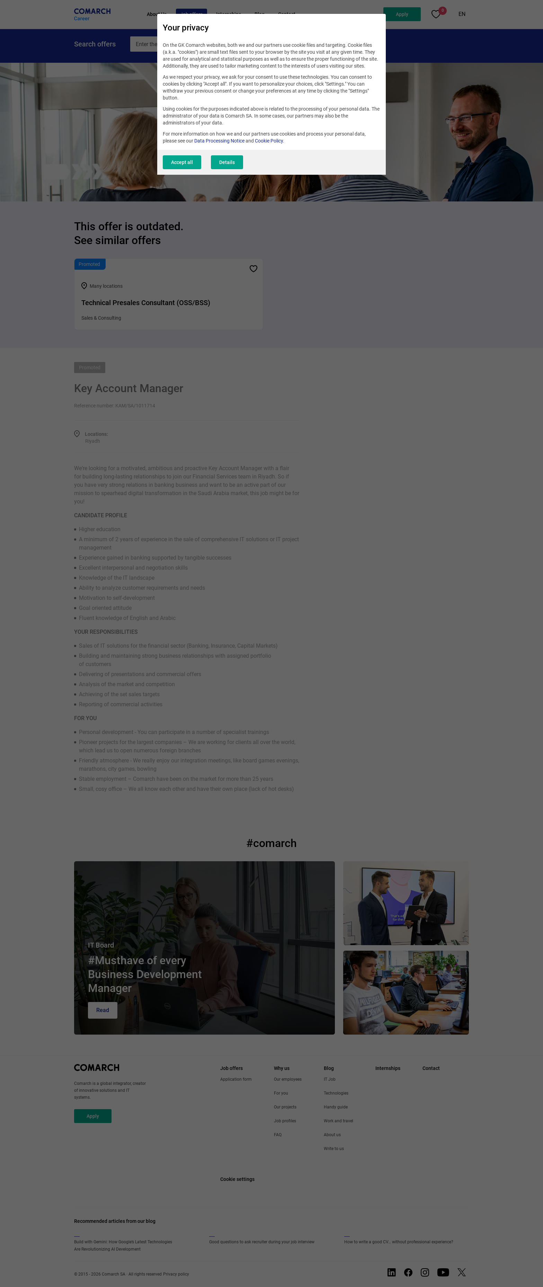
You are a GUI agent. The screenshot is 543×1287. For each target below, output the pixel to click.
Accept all (182, 162)
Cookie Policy (269, 141)
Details (227, 162)
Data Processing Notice (219, 141)
